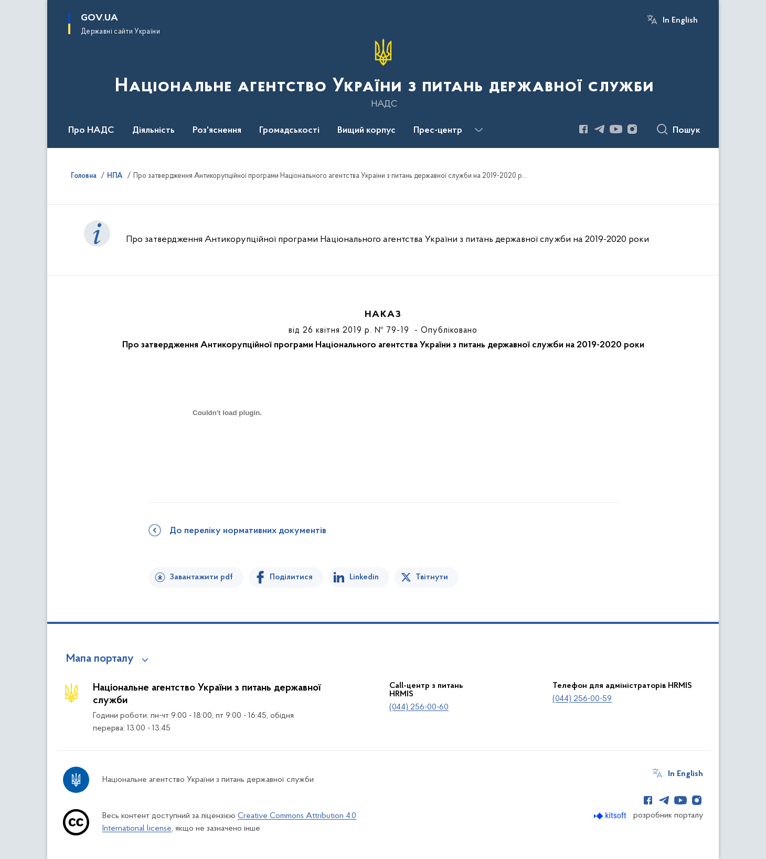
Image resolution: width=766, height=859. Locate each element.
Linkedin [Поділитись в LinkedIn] (364, 577)
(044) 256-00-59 (582, 699)
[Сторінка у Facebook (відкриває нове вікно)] (583, 129)
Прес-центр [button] (437, 130)
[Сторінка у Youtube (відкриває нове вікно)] (616, 129)
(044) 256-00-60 (419, 707)
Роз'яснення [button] (217, 130)
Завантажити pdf (201, 577)
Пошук (686, 130)
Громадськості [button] (289, 130)
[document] (227, 450)
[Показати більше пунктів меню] (478, 130)
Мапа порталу (100, 659)
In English (680, 20)
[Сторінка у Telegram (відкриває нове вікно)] (599, 129)
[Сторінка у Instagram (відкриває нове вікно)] (632, 129)
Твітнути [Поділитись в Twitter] (432, 577)
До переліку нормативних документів (247, 531)
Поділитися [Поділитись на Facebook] (291, 577)
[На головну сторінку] (383, 73)
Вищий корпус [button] (366, 130)
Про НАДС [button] (91, 130)
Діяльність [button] (153, 130)
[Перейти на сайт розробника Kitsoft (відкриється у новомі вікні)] (611, 816)
